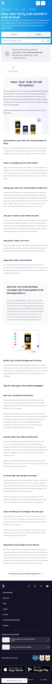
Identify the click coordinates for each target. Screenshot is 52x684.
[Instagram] (35, 586)
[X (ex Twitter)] (41, 586)
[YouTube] (47, 586)
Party (23, 9)
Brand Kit (6, 206)
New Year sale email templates (22, 463)
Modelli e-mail (5, 9)
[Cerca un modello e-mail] (22, 41)
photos (23, 153)
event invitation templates (31, 483)
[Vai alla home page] (2, 3)
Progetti (14, 34)
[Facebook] (29, 586)
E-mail (38, 34)
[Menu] (49, 3)
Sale (16, 9)
